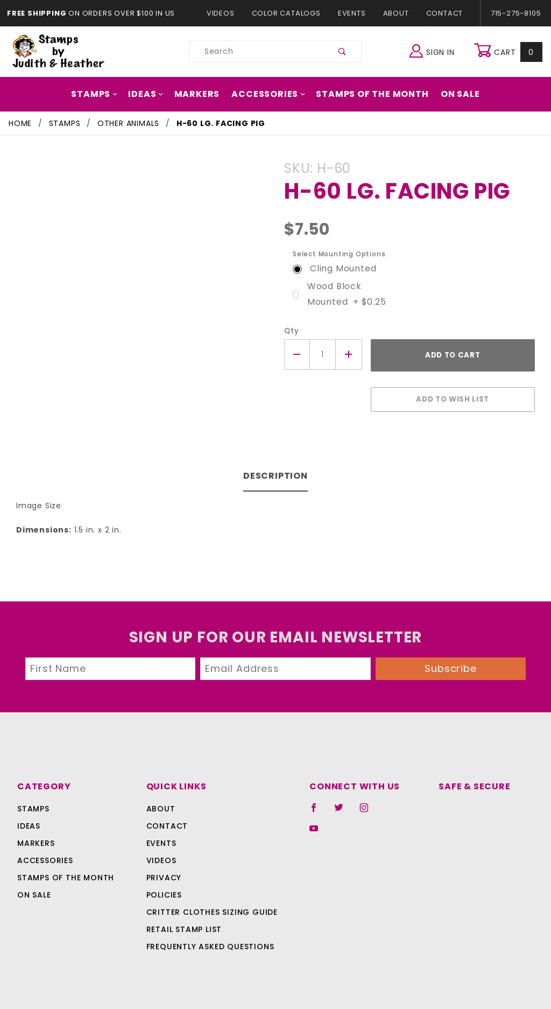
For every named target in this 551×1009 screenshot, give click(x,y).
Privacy (163, 872)
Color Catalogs (288, 13)
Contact (442, 13)
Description (276, 470)
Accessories (269, 94)
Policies (164, 889)
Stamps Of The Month (367, 94)
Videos (226, 13)
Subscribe (451, 663)
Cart (509, 52)
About (395, 13)
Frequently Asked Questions (208, 941)
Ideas (152, 94)
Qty (290, 331)
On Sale (451, 94)
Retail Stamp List (184, 924)
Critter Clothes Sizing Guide (209, 906)
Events (351, 13)
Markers (201, 94)
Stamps (103, 94)
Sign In (434, 50)
